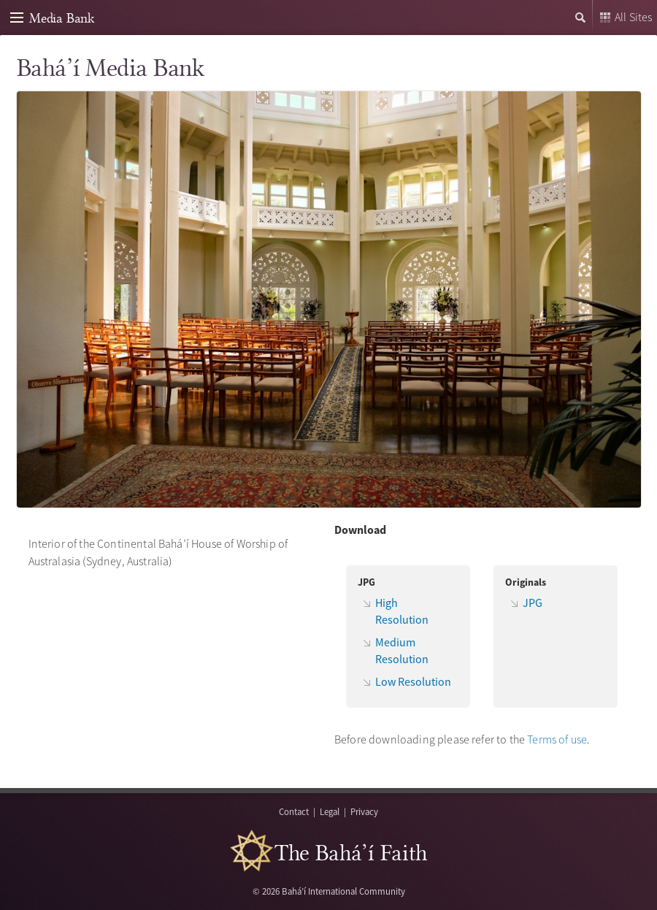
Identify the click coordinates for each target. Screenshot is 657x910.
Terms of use (557, 739)
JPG (532, 602)
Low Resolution (413, 681)
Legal (329, 811)
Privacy (364, 811)
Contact (294, 811)
